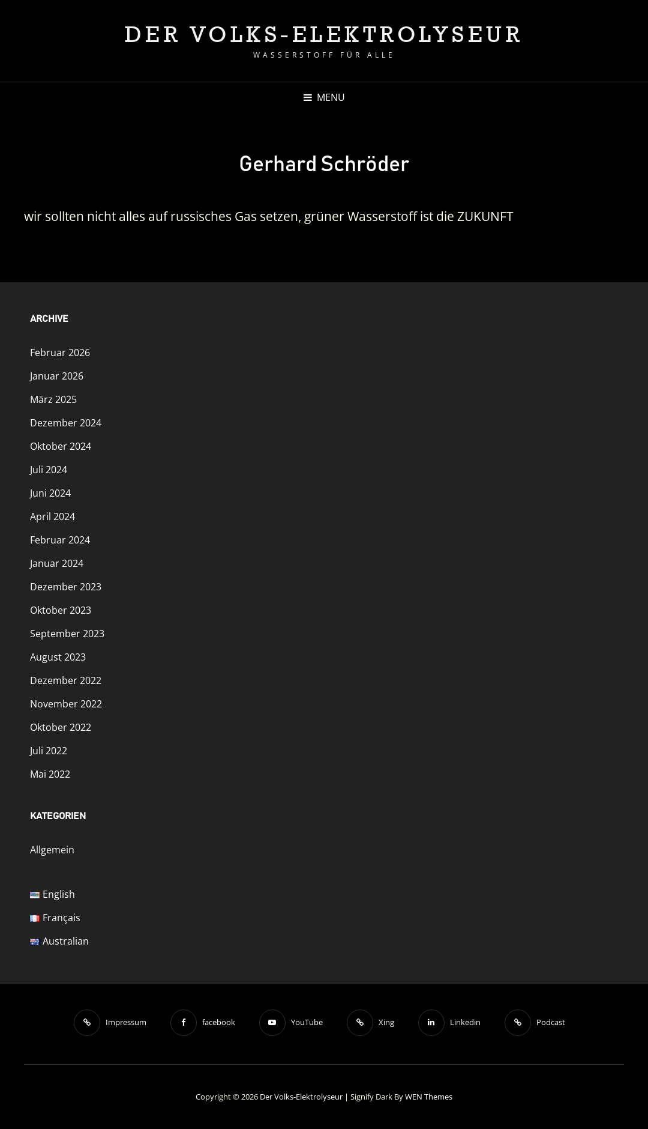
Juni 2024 (50, 493)
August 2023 (58, 657)
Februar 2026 (60, 352)
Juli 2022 (48, 750)
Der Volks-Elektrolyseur (324, 33)
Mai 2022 (50, 774)
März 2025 (53, 399)
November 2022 (66, 703)
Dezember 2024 (65, 422)
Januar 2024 (56, 563)
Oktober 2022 (60, 727)
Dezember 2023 (65, 586)
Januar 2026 (56, 376)
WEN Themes (428, 1096)
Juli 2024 (48, 469)
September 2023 (67, 633)
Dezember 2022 (65, 680)
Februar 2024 (60, 539)
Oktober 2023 (60, 610)
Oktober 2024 (60, 446)
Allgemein (52, 849)
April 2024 (52, 516)
